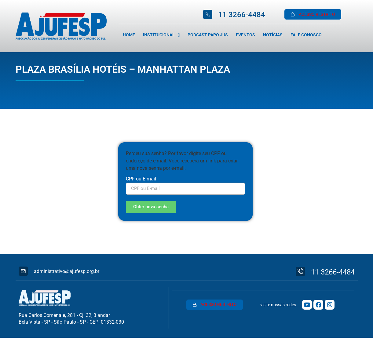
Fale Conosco (306, 35)
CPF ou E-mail (141, 179)
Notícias (273, 35)
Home (129, 35)
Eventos (245, 35)
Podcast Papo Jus (208, 35)
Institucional (161, 35)
